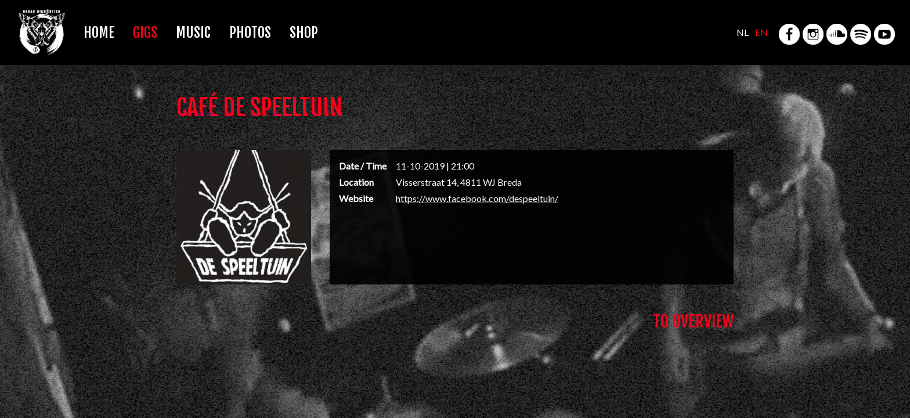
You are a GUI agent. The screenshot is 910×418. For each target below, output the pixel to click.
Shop (304, 32)
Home (99, 32)
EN (761, 32)
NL (742, 32)
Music (193, 32)
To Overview (693, 321)
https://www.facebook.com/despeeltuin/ (477, 198)
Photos (250, 32)
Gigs (145, 32)
